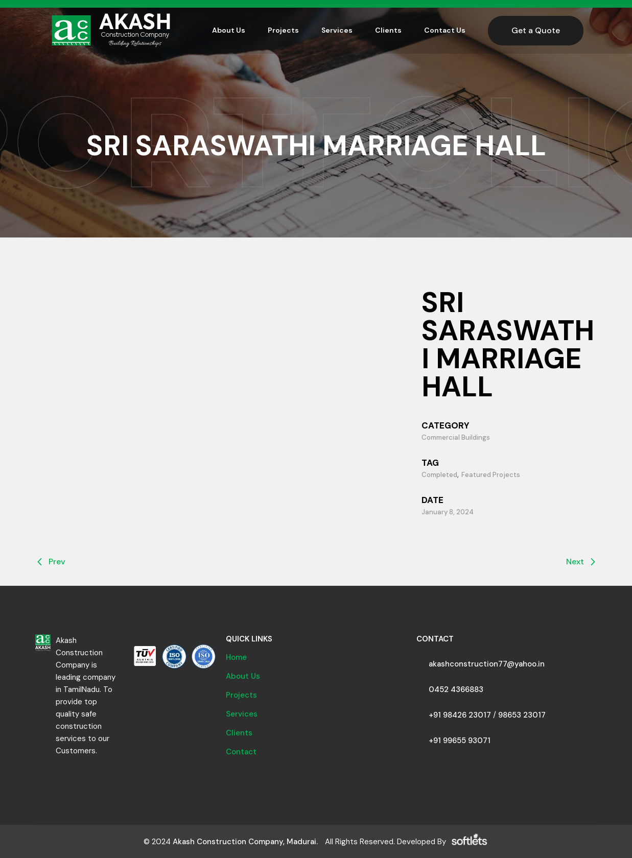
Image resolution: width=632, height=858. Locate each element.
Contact (241, 752)
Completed (439, 474)
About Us (243, 676)
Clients (239, 733)
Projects (241, 695)
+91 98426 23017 (460, 715)
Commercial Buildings (456, 437)
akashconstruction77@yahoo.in (487, 664)
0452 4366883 (456, 689)
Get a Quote (535, 30)
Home (236, 657)
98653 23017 (522, 715)
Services (242, 714)
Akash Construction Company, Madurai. (245, 842)
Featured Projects (490, 474)
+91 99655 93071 (459, 740)
